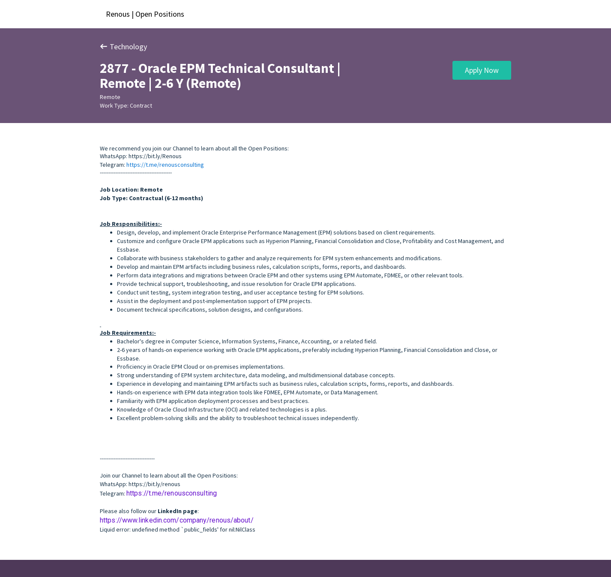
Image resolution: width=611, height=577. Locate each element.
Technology (123, 46)
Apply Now (482, 70)
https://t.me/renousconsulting (165, 164)
